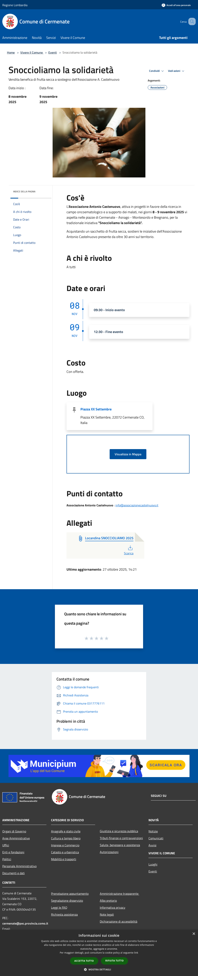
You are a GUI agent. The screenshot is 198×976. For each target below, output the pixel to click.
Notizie (153, 831)
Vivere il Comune (32, 52)
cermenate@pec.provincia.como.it (25, 923)
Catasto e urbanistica (65, 852)
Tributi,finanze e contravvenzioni (121, 838)
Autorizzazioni (109, 852)
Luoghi (152, 864)
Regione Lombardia (14, 5)
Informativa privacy (112, 907)
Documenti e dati (13, 873)
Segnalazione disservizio (67, 900)
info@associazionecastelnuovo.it (136, 505)
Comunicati (155, 838)
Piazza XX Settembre (96, 409)
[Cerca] (191, 21)
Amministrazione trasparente (119, 893)
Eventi (52, 52)
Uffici (5, 845)
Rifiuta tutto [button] (114, 960)
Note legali (107, 914)
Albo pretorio (108, 900)
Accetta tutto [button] (84, 960)
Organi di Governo (14, 831)
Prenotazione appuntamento (70, 893)
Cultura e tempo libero (65, 838)
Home (11, 52)
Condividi (157, 71)
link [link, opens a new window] (136, 952)
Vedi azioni (176, 71)
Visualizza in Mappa (128, 454)
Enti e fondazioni (13, 852)
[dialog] (99, 953)
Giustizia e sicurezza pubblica (119, 831)
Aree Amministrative (16, 838)
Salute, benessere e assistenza (120, 845)
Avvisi (152, 845)
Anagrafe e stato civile (65, 831)
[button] (99, 969)
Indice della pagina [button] (24, 191)
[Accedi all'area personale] (176, 5)
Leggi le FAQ (59, 907)
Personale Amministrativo (19, 866)
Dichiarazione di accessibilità (118, 921)
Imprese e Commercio (65, 845)
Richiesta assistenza (64, 914)
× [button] (193, 933)
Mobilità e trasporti (63, 859)
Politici (6, 859)
